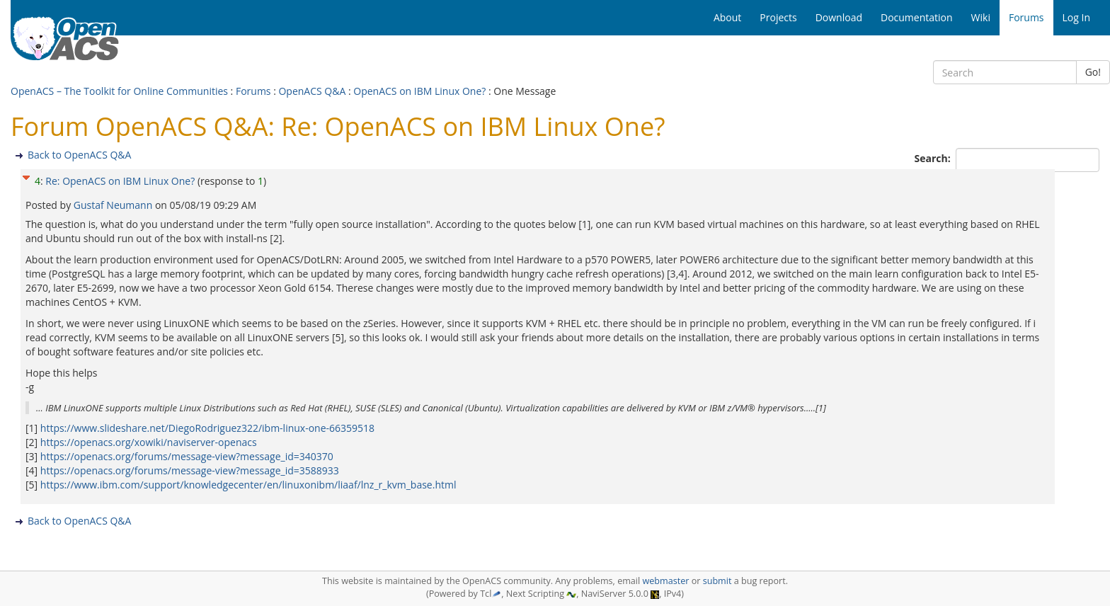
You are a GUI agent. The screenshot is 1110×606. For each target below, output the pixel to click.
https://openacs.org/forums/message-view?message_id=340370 (186, 456)
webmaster (665, 581)
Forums (253, 91)
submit (717, 581)
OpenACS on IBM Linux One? (419, 91)
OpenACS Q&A (311, 91)
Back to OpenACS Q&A (79, 154)
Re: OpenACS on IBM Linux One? (120, 181)
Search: (934, 158)
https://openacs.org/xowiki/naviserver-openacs (148, 442)
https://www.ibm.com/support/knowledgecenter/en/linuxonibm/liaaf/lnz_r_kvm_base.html (248, 484)
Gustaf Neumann (114, 205)
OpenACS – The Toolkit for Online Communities (119, 91)
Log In (1076, 17)
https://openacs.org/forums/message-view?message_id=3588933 (189, 470)
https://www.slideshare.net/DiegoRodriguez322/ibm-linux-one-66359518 (207, 428)
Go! (1093, 72)
